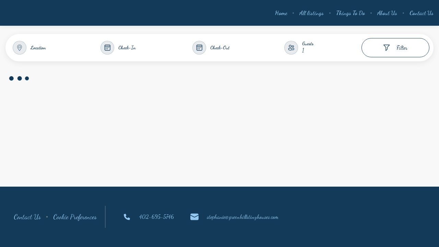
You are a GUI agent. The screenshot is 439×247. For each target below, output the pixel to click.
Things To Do (350, 13)
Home (281, 13)
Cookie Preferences (75, 216)
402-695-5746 (148, 217)
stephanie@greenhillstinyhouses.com (234, 217)
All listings (311, 13)
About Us (387, 13)
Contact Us (422, 13)
